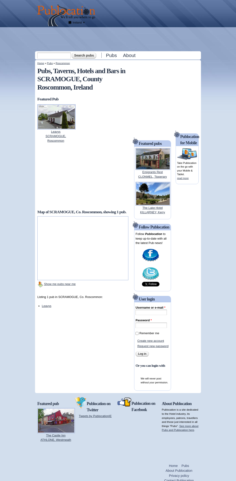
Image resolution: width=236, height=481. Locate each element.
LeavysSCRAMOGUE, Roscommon (56, 136)
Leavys (46, 306)
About (129, 55)
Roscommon (63, 63)
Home (40, 63)
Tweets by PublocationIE (95, 416)
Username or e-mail (150, 307)
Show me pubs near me (60, 284)
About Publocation (179, 470)
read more (183, 178)
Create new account (150, 341)
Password (144, 320)
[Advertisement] (118, 39)
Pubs (111, 55)
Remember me (149, 333)
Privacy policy (179, 476)
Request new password (152, 346)
